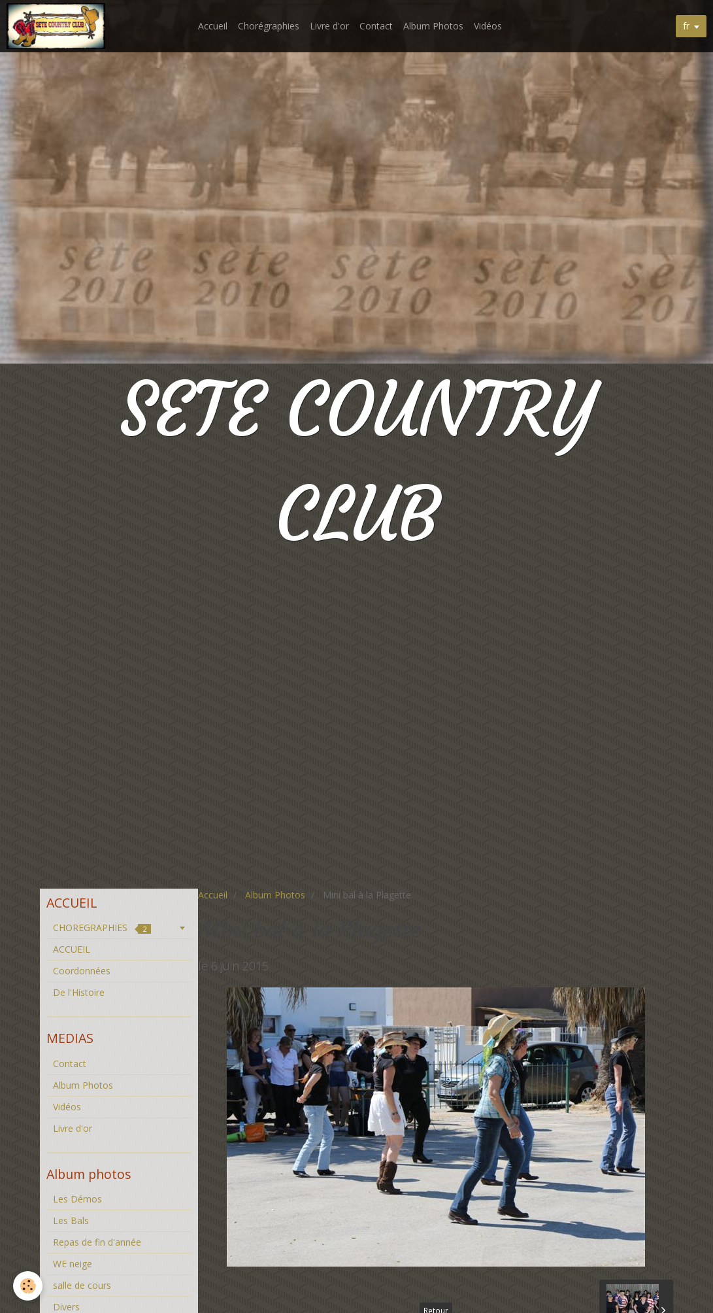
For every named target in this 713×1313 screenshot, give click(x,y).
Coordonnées (81, 970)
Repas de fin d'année (97, 1242)
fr (686, 26)
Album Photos (433, 26)
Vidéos (488, 26)
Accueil (212, 26)
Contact (376, 26)
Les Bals (71, 1220)
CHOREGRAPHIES (102, 927)
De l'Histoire (79, 992)
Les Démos (77, 1199)
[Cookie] (27, 1286)
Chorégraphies (268, 26)
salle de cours (82, 1285)
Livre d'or (329, 26)
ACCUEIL (71, 949)
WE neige (72, 1263)
